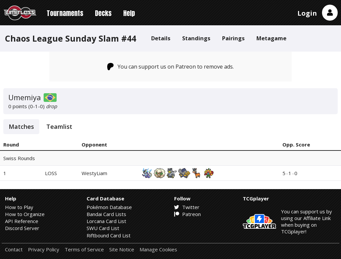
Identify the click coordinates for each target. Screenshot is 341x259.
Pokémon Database (109, 207)
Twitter (186, 207)
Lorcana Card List (106, 221)
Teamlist (59, 126)
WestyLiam (94, 173)
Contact (14, 249)
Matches (21, 126)
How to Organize (25, 214)
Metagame (271, 38)
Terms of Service (84, 249)
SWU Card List (103, 228)
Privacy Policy (43, 249)
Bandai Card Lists (106, 214)
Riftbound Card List (109, 235)
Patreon (187, 214)
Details (160, 38)
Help (129, 13)
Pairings (233, 38)
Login (307, 13)
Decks (103, 13)
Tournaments (65, 13)
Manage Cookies (158, 249)
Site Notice (121, 249)
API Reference (21, 221)
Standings (196, 38)
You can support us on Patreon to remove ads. (170, 66)
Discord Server (22, 228)
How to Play (19, 207)
